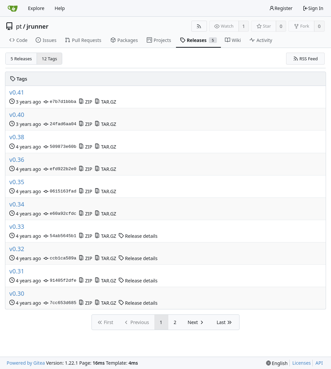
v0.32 (16, 249)
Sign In (313, 8)
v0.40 (16, 115)
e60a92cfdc (59, 213)
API (319, 363)
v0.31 (16, 271)
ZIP (85, 102)
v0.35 (16, 182)
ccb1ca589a (59, 258)
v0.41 (16, 92)
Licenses (301, 363)
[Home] (12, 8)
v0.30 (16, 293)
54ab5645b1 (59, 236)
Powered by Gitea (26, 363)
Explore (36, 8)
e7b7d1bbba (59, 102)
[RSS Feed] (199, 26)
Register (280, 8)
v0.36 (16, 160)
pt (19, 26)
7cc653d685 (59, 303)
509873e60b (59, 147)
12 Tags (49, 59)
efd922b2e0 (59, 169)
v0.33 (16, 226)
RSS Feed (305, 59)
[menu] (277, 363)
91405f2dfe (59, 280)
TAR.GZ (105, 102)
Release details (137, 236)
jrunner (38, 26)
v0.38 (16, 137)
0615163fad (59, 191)
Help (60, 8)
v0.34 (16, 204)
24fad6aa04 (59, 124)
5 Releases (21, 59)
